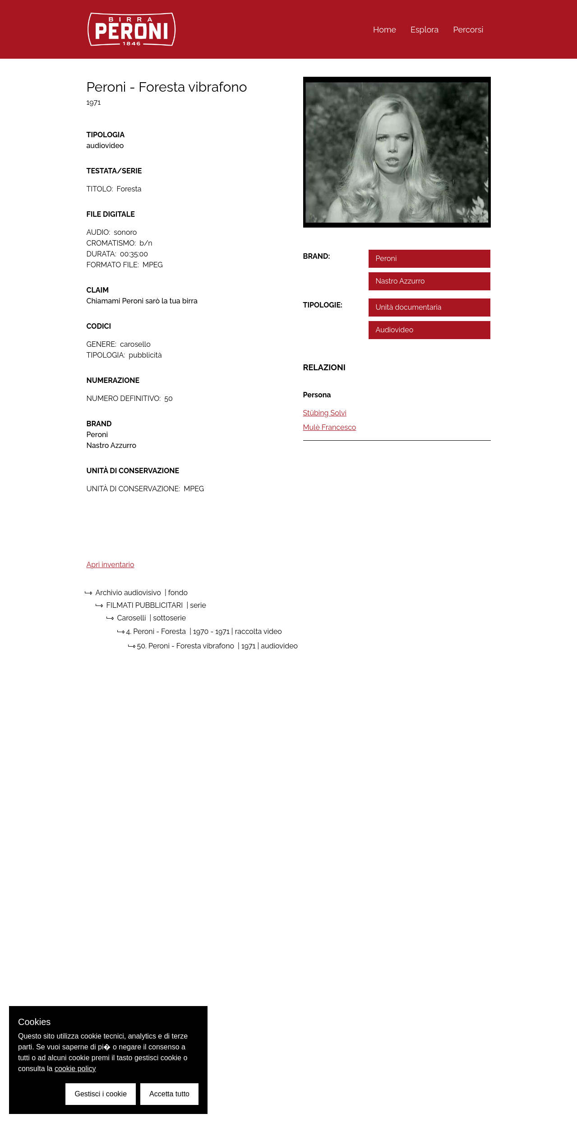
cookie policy (75, 1068)
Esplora (425, 29)
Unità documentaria (409, 307)
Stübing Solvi (324, 413)
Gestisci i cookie (100, 1094)
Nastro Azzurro (400, 281)
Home (384, 29)
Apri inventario (110, 564)
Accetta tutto (169, 1094)
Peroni (386, 258)
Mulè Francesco (329, 427)
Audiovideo (395, 330)
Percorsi (468, 29)
